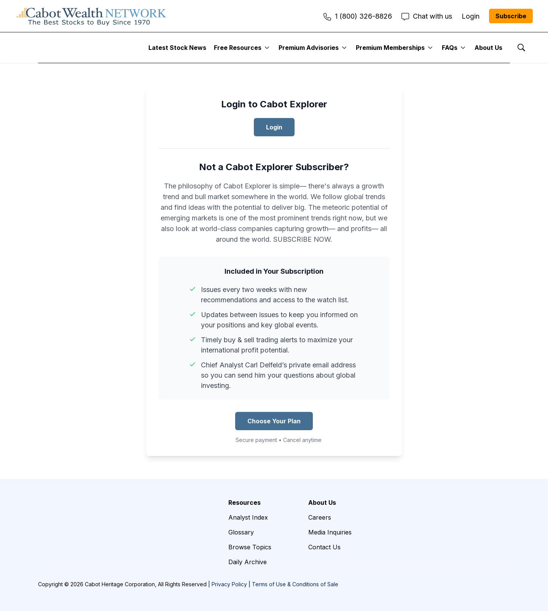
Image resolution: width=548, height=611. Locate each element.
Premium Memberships (390, 47)
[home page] (91, 16)
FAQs (449, 47)
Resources (244, 502)
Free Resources (237, 47)
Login (274, 127)
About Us (488, 47)
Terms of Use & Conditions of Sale (295, 584)
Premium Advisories (309, 47)
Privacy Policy (229, 584)
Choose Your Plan (274, 421)
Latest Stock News (177, 47)
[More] (267, 47)
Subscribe (510, 16)
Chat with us (426, 16)
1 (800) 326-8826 (357, 16)
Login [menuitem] (471, 16)
